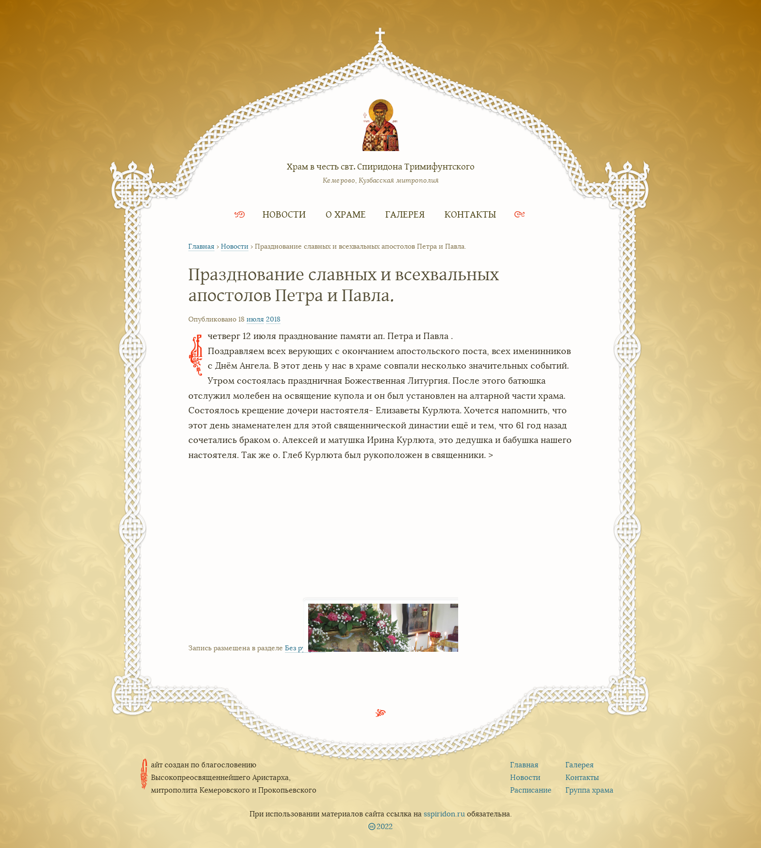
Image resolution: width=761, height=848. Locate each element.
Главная (201, 246)
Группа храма (589, 790)
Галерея (405, 214)
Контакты (470, 214)
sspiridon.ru (444, 813)
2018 (273, 319)
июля (255, 319)
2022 (385, 826)
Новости (284, 214)
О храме (346, 214)
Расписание (530, 790)
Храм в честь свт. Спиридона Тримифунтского (381, 166)
